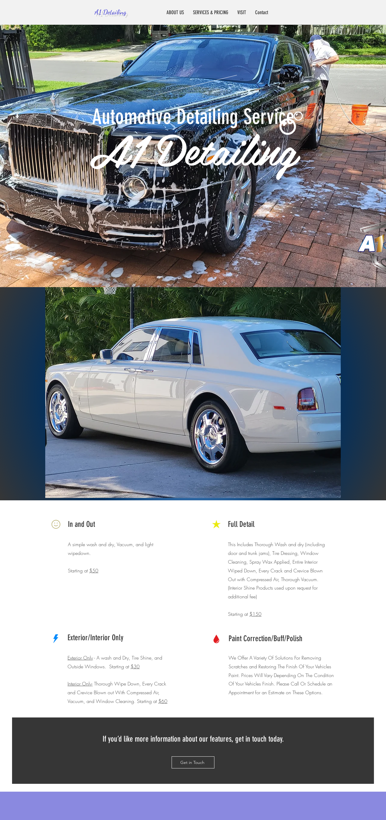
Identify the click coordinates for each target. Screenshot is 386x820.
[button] (193, 392)
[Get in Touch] (193, 762)
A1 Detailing (110, 12)
